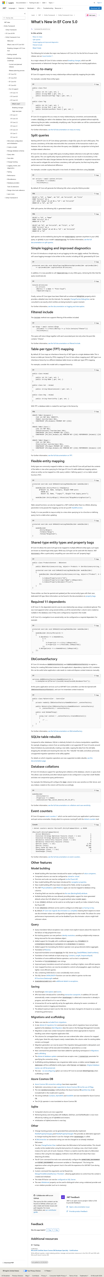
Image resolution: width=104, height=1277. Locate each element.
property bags (91, 596)
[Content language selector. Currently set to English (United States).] (11, 1270)
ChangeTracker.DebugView (79, 299)
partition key (86, 1090)
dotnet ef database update (47, 1056)
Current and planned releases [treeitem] (15, 65)
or (73, 876)
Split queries (36, 39)
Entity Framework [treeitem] (11, 30)
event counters (50, 816)
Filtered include (37, 45)
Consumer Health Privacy (57, 1276)
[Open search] (94, 3)
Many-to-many (37, 37)
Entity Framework (49, 15)
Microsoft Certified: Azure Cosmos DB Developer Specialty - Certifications (54, 1250)
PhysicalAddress (47, 888)
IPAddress (59, 888)
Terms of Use (73, 1276)
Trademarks (83, 1276)
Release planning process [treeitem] (16, 70)
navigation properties (78, 882)
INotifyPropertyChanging (44, 1134)
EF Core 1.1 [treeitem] (14, 133)
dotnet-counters (90, 819)
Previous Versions (17, 1276)
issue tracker (46, 56)
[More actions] (99, 15)
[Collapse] (25, 13)
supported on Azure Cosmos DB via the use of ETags (75, 1087)
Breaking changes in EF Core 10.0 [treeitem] (16, 49)
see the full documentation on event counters (64, 857)
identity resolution (68, 935)
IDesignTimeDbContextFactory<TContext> (50, 1174)
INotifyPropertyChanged (64, 1134)
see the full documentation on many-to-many (64, 129)
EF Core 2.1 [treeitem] (14, 126)
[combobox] (13, 17)
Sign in (99, 3)
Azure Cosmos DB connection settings (48, 1084)
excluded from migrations (57, 1022)
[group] (66, 432)
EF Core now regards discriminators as (60, 911)
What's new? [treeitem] (16, 104)
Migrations (95, 1050)
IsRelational (45, 1182)
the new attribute (76, 893)
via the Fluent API (72, 879)
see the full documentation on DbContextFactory (65, 731)
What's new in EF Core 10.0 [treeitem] (15, 44)
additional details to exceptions (67, 981)
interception (49, 992)
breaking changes (74, 60)
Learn (33, 15)
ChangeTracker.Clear (48, 1145)
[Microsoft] (3, 2)
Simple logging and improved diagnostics (45, 42)
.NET (39, 15)
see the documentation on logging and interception (66, 306)
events (59, 992)
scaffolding (42, 1053)
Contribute (35, 1276)
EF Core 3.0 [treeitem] (14, 119)
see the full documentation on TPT (60, 455)
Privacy (43, 1276)
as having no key (88, 908)
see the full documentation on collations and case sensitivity (69, 805)
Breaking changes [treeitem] (17, 107)
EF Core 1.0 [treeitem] (14, 137)
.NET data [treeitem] (7, 22)
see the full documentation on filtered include (64, 343)
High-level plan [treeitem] (17, 111)
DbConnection (41, 1139)
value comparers (90, 873)
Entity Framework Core (65, 15)
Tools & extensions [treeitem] (13, 187)
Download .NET (95, 8)
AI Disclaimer (6, 1276)
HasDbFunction (77, 508)
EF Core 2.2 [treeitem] (14, 122)
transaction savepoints (73, 994)
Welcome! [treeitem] (10, 41)
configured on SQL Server (66, 1179)
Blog (26, 1276)
